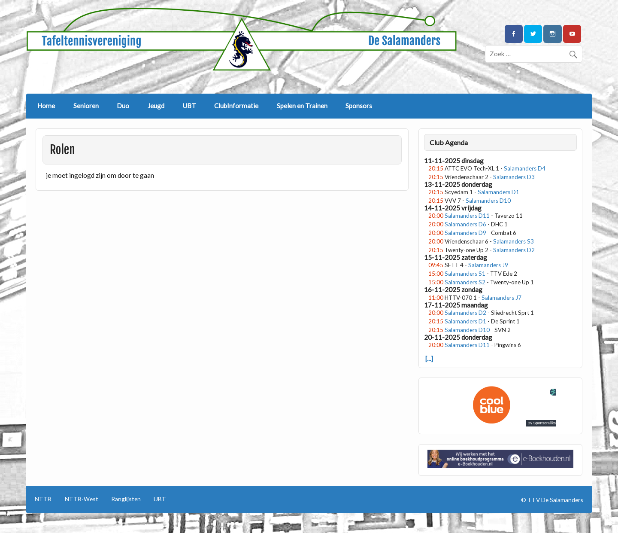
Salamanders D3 (514, 177)
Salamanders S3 (513, 241)
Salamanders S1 (465, 273)
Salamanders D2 (514, 250)
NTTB (43, 499)
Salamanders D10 (488, 200)
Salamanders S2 (465, 282)
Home (46, 106)
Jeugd (156, 106)
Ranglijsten (126, 499)
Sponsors (358, 106)
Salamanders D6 (465, 224)
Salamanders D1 (498, 192)
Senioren (86, 106)
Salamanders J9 (488, 265)
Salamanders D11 (467, 215)
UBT (189, 106)
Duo (123, 106)
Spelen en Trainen (302, 106)
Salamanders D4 (524, 168)
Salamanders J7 (501, 297)
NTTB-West (81, 499)
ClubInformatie (236, 106)
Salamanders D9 (465, 232)
